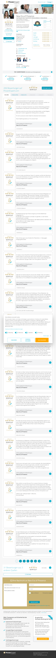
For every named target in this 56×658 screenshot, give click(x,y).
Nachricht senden (34, 602)
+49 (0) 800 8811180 (22, 48)
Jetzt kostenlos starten (43, 638)
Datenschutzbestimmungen (19, 329)
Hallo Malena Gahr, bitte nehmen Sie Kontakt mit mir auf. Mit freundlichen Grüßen (15, 595)
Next (30, 59)
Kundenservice (36, 44)
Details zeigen (44, 335)
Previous (15, 59)
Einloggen (50, 2)
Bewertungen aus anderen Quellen (8, 30)
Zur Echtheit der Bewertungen (9, 34)
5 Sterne (44, 20)
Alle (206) (6, 95)
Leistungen (35, 37)
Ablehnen (14, 340)
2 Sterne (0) (41, 95)
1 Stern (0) (49, 95)
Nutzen (34, 35)
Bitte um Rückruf (35, 593)
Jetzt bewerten (9, 38)
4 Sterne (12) (23, 95)
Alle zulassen (42, 340)
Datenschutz (35, 653)
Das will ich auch (42, 2)
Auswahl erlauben (28, 340)
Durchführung (36, 39)
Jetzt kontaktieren (47, 5)
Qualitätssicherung (44, 652)
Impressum (9, 329)
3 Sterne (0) (32, 95)
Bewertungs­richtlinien (37, 652)
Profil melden (43, 612)
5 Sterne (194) (15, 95)
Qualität (34, 33)
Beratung (35, 41)
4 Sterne (44, 22)
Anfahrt (19, 41)
